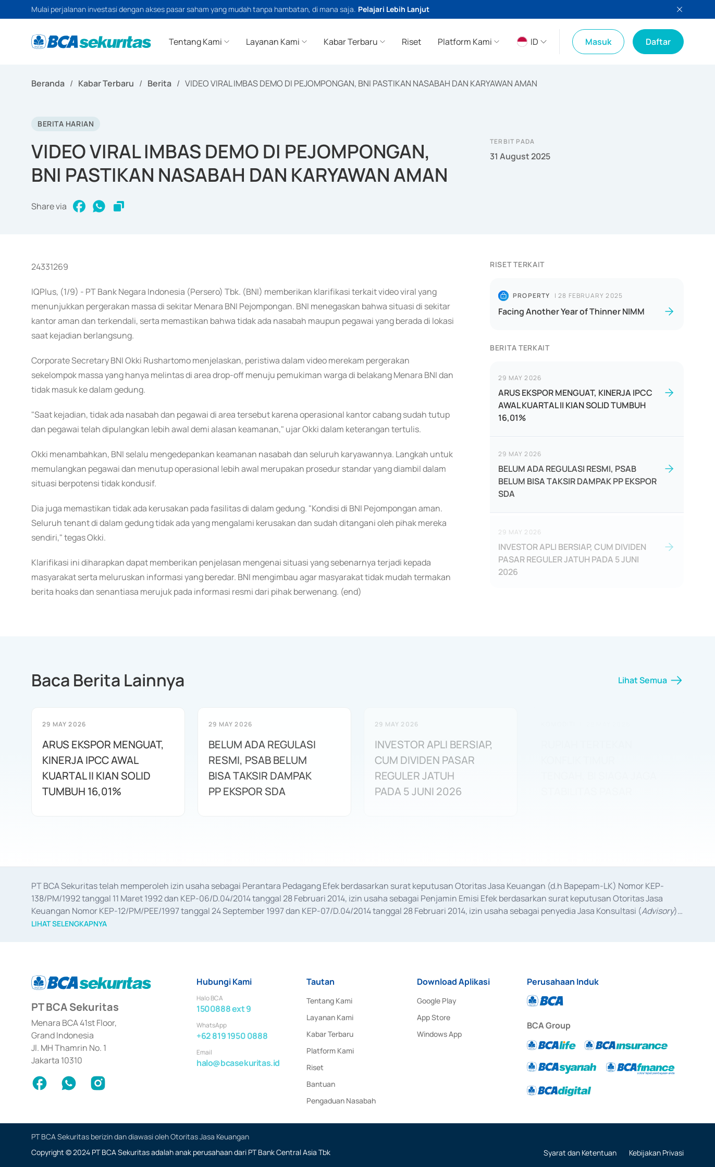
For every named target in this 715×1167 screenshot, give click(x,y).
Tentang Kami (329, 1001)
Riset (315, 1067)
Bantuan (320, 1084)
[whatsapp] (99, 206)
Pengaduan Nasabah (341, 1101)
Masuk (598, 41)
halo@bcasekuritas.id (238, 1063)
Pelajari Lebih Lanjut (393, 9)
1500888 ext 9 (223, 1008)
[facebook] (79, 206)
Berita (159, 83)
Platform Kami (330, 1051)
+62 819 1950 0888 (231, 1035)
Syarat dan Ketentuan (580, 1153)
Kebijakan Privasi (656, 1153)
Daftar (658, 41)
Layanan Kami (329, 1017)
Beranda (48, 83)
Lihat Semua (651, 684)
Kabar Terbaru (106, 83)
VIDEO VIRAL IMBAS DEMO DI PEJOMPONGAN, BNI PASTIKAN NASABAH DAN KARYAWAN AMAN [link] (361, 83)
